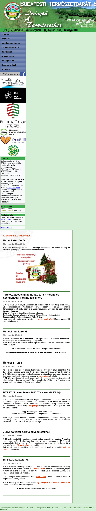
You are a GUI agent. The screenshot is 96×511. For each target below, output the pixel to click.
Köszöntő (5, 34)
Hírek (5, 30)
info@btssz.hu (89, 24)
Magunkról (6, 39)
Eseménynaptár (33, 30)
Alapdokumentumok (10, 43)
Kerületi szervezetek (10, 47)
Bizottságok (6, 52)
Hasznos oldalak (8, 65)
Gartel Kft (46, 508)
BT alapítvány (7, 61)
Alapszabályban (13, 188)
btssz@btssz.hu (88, 26)
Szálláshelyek (7, 56)
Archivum (5, 69)
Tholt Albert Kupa (52, 30)
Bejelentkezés (6, 228)
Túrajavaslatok (71, 30)
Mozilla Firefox (6, 219)
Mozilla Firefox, (82, 508)
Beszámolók (17, 30)
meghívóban (44, 376)
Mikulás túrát (41, 477)
